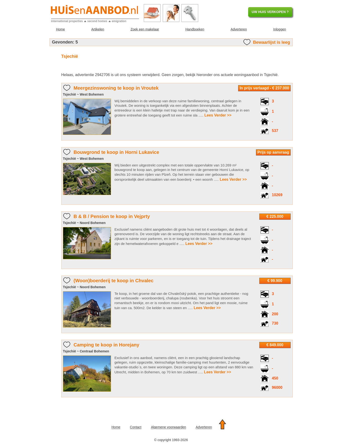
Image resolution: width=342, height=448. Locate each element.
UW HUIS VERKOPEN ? (270, 12)
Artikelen (97, 29)
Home (60, 29)
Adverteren (239, 29)
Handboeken (194, 29)
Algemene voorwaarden (168, 427)
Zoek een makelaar (144, 29)
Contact (135, 427)
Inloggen (279, 29)
